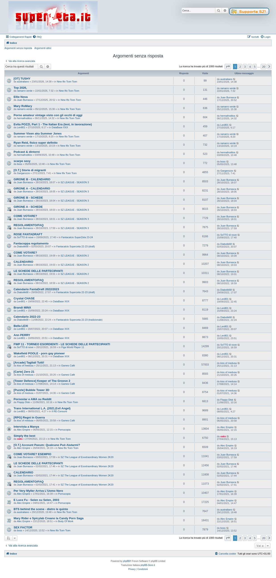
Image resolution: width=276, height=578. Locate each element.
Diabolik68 (22, 246)
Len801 (21, 127)
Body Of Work (65, 521)
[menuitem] (37, 37)
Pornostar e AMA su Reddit (32, 399)
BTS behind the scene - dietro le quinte (41, 509)
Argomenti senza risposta (18, 48)
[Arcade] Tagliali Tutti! (29, 362)
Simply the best (24, 435)
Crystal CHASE (24, 298)
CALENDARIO (23, 261)
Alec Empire (23, 429)
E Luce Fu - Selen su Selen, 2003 (36, 500)
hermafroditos (24, 118)
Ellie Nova (21, 97)
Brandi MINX (22, 307)
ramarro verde (24, 90)
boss (19, 164)
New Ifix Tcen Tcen (67, 81)
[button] (228, 66)
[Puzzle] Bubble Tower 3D (31, 390)
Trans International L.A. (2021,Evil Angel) (42, 408)
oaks (20, 438)
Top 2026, (20, 87)
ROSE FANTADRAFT (28, 234)
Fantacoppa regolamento (31, 243)
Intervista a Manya (26, 426)
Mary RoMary (23, 106)
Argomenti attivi (42, 48)
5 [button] (254, 67)
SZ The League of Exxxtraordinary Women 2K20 (87, 457)
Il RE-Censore (59, 411)
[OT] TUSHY (22, 78)
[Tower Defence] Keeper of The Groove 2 (42, 381)
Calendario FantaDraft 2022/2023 (36, 289)
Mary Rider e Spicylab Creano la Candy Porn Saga (49, 518)
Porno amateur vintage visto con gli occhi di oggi (48, 115)
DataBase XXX (60, 127)
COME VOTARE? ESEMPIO (32, 454)
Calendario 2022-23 (27, 316)
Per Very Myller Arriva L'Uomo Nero (38, 490)
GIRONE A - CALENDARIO (32, 188)
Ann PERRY (22, 335)
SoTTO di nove (25, 237)
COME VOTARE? (25, 216)
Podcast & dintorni (27, 151)
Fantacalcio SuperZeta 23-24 (77, 237)
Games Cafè (68, 365)
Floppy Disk (23, 402)
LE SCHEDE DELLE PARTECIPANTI (38, 271)
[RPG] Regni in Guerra (29, 417)
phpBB (126, 561)
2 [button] (240, 67)
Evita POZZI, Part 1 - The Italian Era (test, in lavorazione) (53, 124)
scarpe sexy (22, 161)
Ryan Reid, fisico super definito (36, 142)
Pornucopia (64, 429)
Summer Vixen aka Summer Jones (38, 133)
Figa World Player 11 (72, 347)
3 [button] (245, 67)
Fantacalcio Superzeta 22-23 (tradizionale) (79, 319)
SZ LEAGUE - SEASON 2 (75, 255)
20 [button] (263, 67)
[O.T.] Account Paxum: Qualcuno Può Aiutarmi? (47, 445)
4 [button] (250, 67)
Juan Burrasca (25, 100)
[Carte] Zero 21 (24, 371)
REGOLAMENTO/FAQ (29, 225)
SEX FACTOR (23, 527)
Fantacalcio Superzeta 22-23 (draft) (75, 246)
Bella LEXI (21, 326)
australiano (23, 81)
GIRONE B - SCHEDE (28, 197)
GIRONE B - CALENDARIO (32, 179)
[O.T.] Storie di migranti (30, 170)
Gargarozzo (23, 173)
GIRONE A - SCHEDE (28, 206)
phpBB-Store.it (147, 565)
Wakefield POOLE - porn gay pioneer (39, 353)
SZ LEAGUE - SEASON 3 (75, 182)
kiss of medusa (25, 365)
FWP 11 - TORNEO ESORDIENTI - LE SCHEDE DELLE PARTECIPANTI (62, 344)
